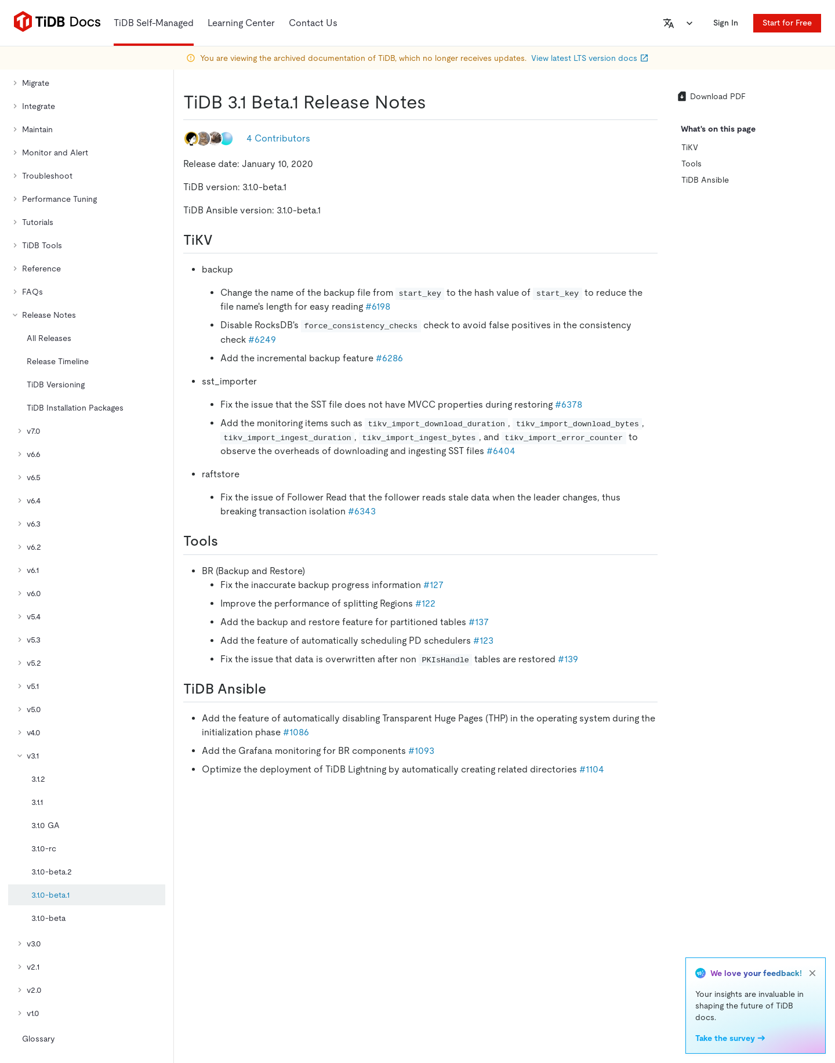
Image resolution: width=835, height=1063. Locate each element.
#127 (433, 584)
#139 (568, 659)
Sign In (725, 22)
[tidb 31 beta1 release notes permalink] (435, 102)
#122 (425, 603)
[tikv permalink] (222, 240)
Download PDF (711, 96)
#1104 (591, 769)
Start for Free (787, 22)
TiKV (689, 147)
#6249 (262, 339)
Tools (691, 163)
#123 (483, 640)
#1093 (421, 750)
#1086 (296, 732)
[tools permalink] (227, 541)
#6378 (568, 404)
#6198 (377, 306)
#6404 (501, 450)
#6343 (362, 511)
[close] (812, 973)
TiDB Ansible (705, 179)
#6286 (389, 358)
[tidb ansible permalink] (275, 689)
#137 (479, 621)
